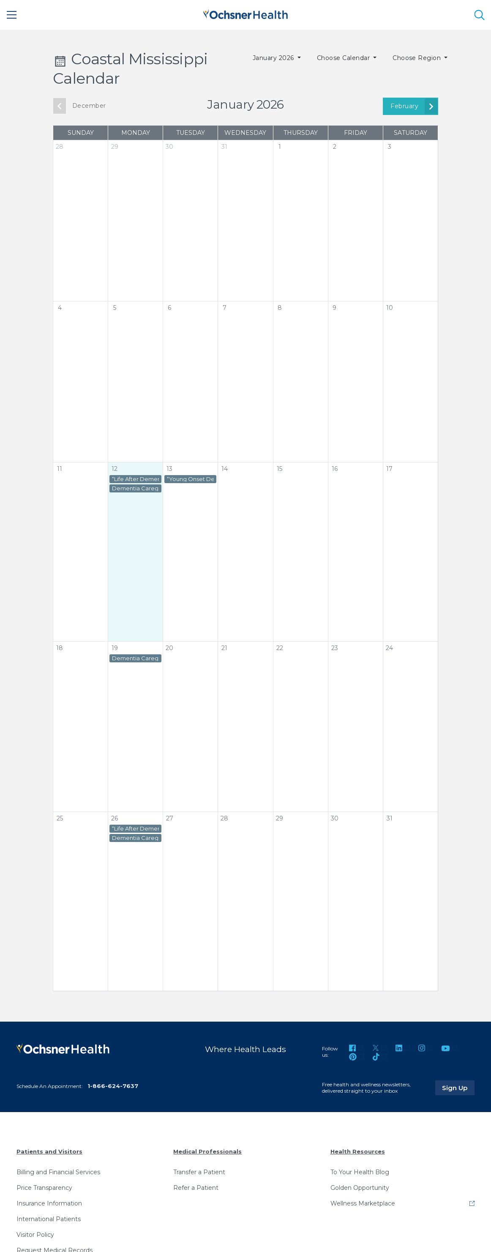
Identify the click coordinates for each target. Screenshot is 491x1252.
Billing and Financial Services (58, 1171)
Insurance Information (49, 1203)
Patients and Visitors (49, 1151)
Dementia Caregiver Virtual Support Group (135, 488)
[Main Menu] (11, 14)
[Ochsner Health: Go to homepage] (245, 13)
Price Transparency (44, 1187)
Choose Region (418, 58)
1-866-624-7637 (112, 1086)
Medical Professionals (207, 1151)
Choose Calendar (344, 58)
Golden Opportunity (359, 1187)
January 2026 (274, 58)
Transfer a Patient (199, 1171)
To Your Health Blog (359, 1171)
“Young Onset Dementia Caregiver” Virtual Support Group (190, 479)
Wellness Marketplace (362, 1203)
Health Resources (357, 1151)
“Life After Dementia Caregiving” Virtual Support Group (135, 479)
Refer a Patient (195, 1187)
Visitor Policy (35, 1234)
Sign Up (458, 1087)
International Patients (48, 1218)
